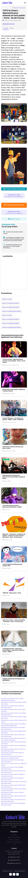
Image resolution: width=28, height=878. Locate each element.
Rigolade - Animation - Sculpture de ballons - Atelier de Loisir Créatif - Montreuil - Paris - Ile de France (13, 535)
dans (7, 299)
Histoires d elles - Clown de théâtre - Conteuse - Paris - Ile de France (13, 620)
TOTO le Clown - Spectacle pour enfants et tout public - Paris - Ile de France (13, 361)
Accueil (6, 28)
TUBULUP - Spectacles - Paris (11, 593)
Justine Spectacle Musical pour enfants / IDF (12, 565)
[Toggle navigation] (25, 3)
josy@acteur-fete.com (15, 863)
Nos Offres (14, 835)
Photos (12, 28)
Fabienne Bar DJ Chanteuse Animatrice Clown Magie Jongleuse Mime (13, 477)
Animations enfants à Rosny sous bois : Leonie (12, 447)
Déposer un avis (14, 219)
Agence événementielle (14, 837)
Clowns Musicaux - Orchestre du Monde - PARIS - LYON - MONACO (13, 418)
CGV (14, 844)
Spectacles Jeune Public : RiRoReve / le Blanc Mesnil (13, 390)
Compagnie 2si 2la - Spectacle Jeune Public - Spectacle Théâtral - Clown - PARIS (13, 650)
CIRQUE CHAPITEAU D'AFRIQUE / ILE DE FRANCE (13, 679)
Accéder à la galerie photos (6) (14, 189)
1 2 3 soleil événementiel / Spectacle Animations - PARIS (12, 506)
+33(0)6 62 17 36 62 (15, 857)
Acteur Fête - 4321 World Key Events (16, 871)
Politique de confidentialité (14, 842)
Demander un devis (9, 24)
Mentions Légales (14, 839)
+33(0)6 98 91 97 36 (15, 860)
